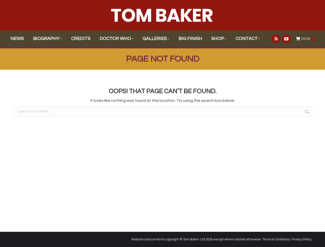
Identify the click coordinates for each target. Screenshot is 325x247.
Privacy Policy (301, 239)
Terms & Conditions (276, 239)
